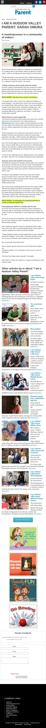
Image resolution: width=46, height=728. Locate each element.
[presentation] (14, 668)
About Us (9, 702)
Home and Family (11, 19)
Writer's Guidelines (12, 710)
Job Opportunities (11, 715)
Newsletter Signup (11, 707)
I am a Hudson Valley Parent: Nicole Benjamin (36, 474)
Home (3, 19)
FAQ (7, 716)
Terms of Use (27, 724)
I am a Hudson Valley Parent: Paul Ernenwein (37, 451)
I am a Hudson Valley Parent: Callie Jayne (35, 352)
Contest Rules (10, 705)
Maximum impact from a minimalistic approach (37, 398)
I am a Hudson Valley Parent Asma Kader (37, 277)
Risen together (35, 329)
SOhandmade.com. (8, 123)
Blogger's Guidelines (12, 712)
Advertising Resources (13, 703)
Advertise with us (11, 708)
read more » (6, 300)
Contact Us (9, 713)
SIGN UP (29, 3)
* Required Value (14, 673)
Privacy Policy (18, 724)
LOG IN (22, 3)
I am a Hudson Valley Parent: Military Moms (35, 423)
